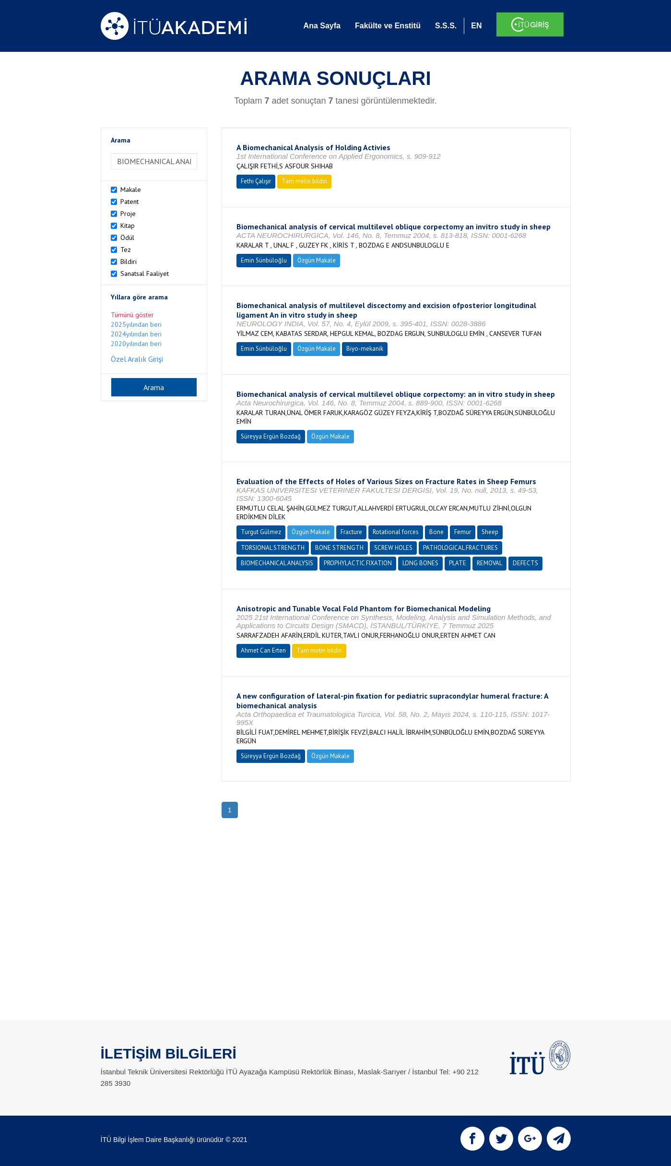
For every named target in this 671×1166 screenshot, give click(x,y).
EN (476, 26)
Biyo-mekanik (364, 349)
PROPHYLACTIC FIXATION (358, 563)
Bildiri (128, 261)
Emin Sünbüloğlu (264, 260)
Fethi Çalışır (256, 181)
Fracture (351, 532)
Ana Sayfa (322, 26)
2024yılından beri (136, 334)
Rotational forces (396, 532)
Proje (128, 213)
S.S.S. (446, 26)
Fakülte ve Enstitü (388, 26)
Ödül (127, 237)
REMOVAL (489, 563)
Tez (125, 249)
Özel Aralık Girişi (137, 359)
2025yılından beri (136, 324)
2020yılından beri (136, 343)
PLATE (457, 563)
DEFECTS (525, 563)
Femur (462, 532)
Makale (130, 189)
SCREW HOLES (393, 548)
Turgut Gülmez (261, 532)
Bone (436, 532)
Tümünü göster (132, 314)
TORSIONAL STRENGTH (273, 548)
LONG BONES (420, 563)
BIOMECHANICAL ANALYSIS (277, 563)
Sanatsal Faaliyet (144, 273)
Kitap (127, 225)
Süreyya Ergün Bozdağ (271, 436)
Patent (129, 201)
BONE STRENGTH (339, 548)
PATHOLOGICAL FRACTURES (460, 548)
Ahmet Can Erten (263, 650)
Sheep (490, 532)
